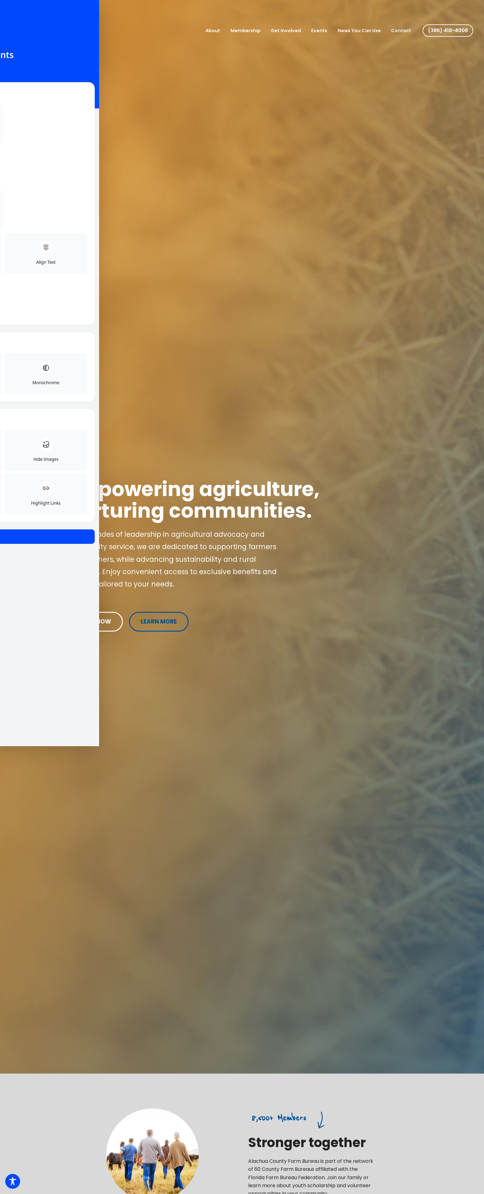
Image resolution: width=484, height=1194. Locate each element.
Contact (402, 30)
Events (323, 30)
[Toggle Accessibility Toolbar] (13, 1181)
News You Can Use (361, 30)
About (221, 30)
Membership (252, 30)
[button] (448, 30)
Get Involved (291, 30)
